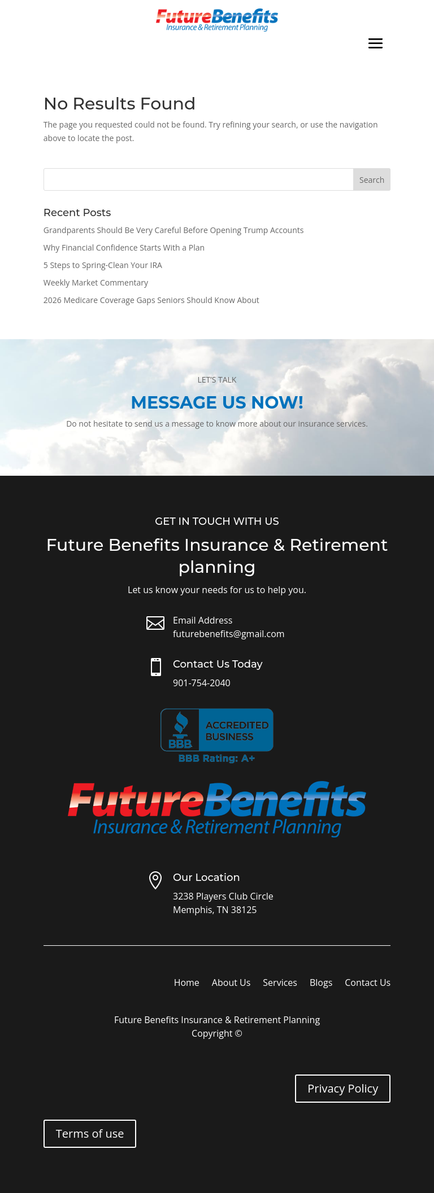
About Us (231, 984)
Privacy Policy (342, 1088)
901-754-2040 (202, 683)
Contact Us (367, 984)
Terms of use (90, 1133)
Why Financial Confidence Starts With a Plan (124, 247)
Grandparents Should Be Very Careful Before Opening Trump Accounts (174, 230)
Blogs (321, 984)
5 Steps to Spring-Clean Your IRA (103, 265)
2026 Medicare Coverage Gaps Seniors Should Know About (151, 300)
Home (186, 984)
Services (280, 984)
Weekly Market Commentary (96, 282)
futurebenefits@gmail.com (229, 634)
